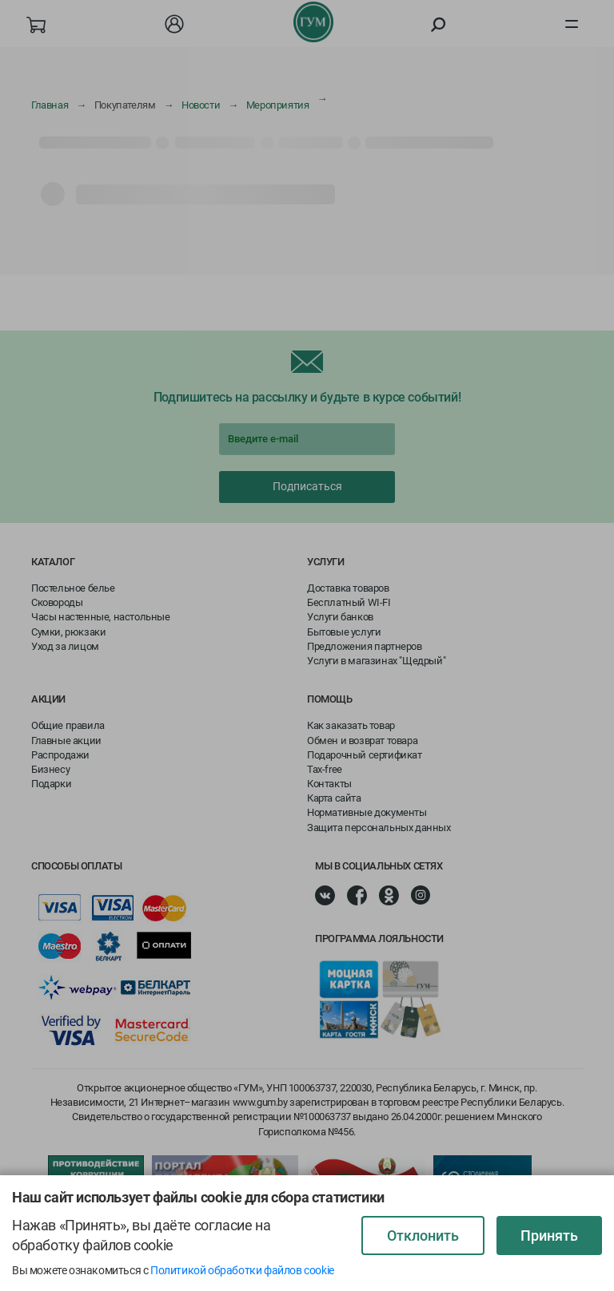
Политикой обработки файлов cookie (242, 1270)
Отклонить (423, 1235)
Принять (549, 1235)
